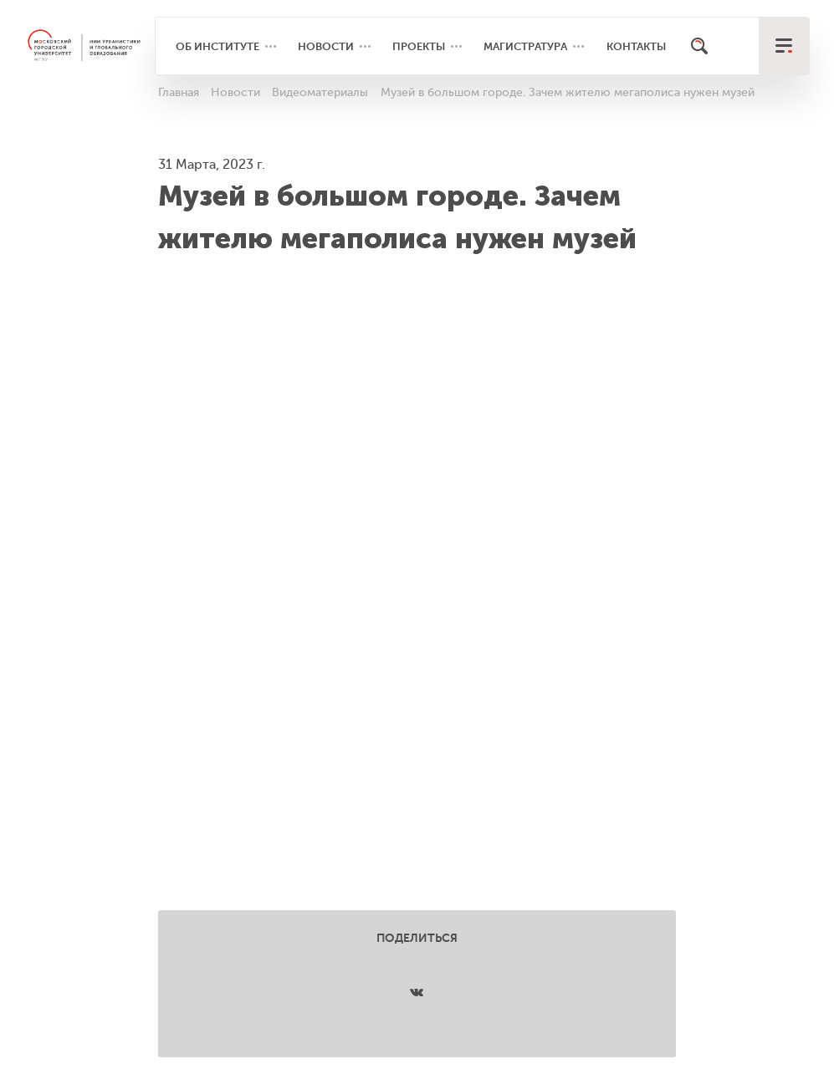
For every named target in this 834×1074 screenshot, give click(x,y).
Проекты (418, 46)
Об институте (217, 46)
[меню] (784, 46)
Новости (326, 46)
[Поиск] (699, 46)
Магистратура (525, 46)
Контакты (636, 46)
